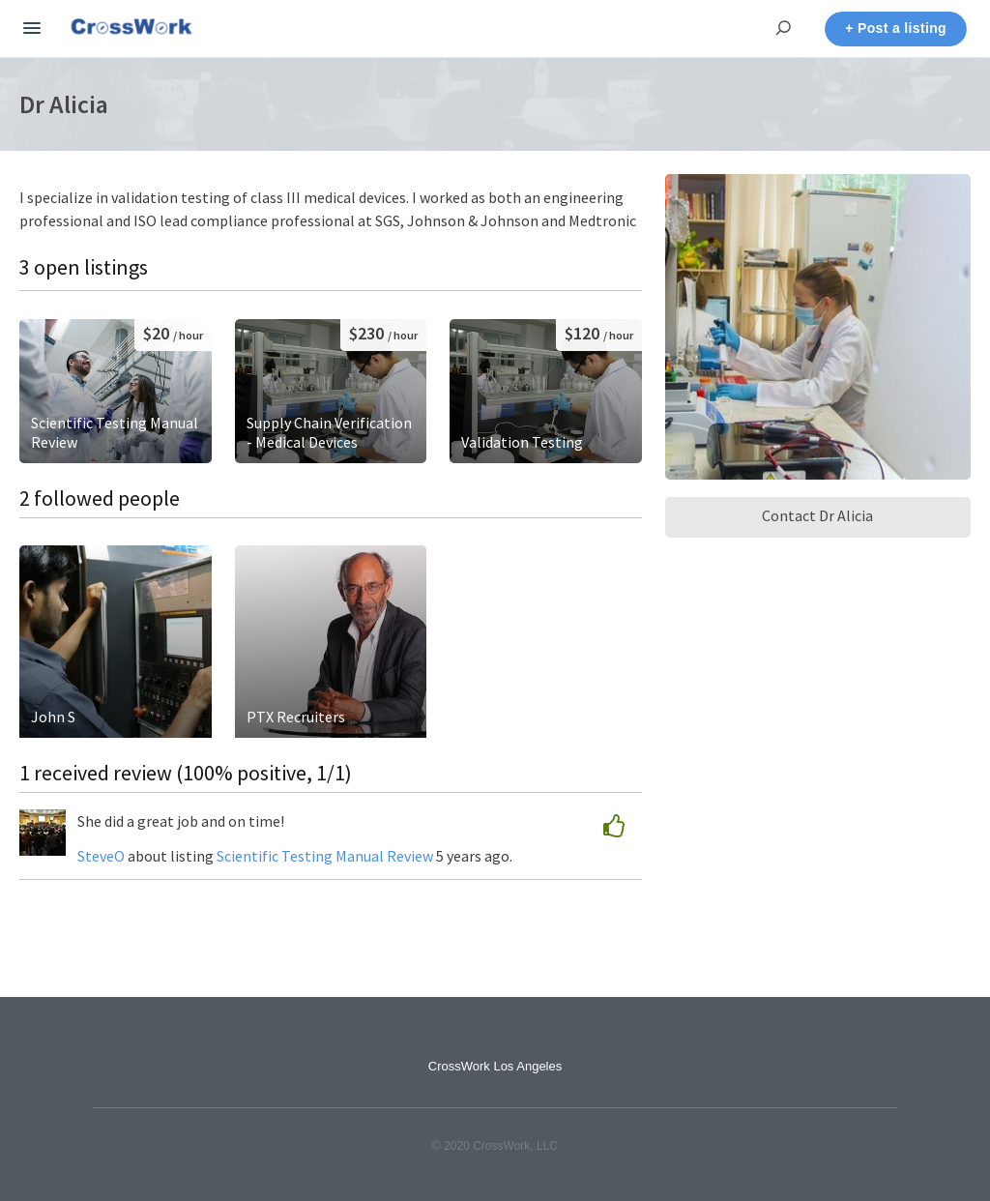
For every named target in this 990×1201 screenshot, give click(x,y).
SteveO (101, 855)
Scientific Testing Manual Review (325, 855)
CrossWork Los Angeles (495, 1066)
